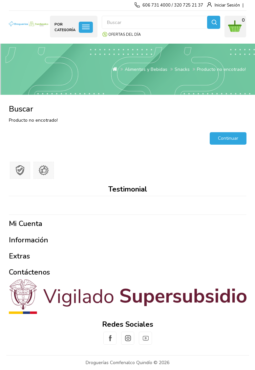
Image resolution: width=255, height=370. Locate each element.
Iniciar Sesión (227, 5)
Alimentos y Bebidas (146, 69)
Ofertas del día (124, 34)
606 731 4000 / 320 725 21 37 (172, 5)
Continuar (228, 138)
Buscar (213, 22)
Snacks (182, 69)
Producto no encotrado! (221, 69)
